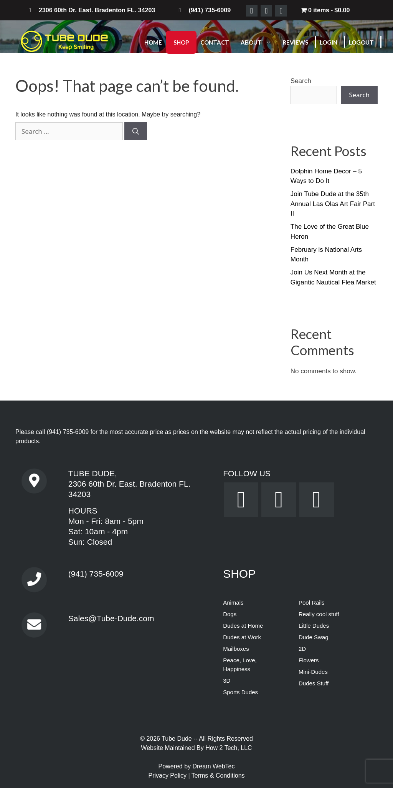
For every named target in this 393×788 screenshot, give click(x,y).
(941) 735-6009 (68, 432)
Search (301, 81)
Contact (214, 42)
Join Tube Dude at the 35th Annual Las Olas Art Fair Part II (333, 203)
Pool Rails (312, 602)
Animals (233, 602)
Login (328, 42)
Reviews (295, 42)
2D (302, 648)
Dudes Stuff (314, 683)
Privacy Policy (168, 775)
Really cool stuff (319, 614)
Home (153, 42)
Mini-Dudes (313, 671)
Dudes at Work (242, 637)
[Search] (135, 131)
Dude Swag (314, 637)
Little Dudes (314, 625)
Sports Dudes (240, 692)
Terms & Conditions (218, 775)
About (260, 42)
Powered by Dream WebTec (197, 766)
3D (226, 680)
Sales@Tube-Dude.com (111, 618)
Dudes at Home (243, 625)
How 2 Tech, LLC (228, 748)
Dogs (229, 614)
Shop (181, 42)
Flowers (309, 660)
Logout (361, 42)
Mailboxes (236, 648)
